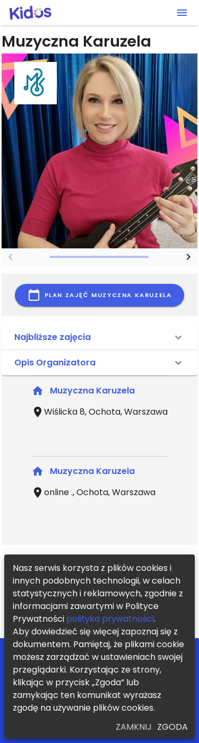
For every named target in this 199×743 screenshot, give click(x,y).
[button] (99, 337)
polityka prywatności (110, 619)
